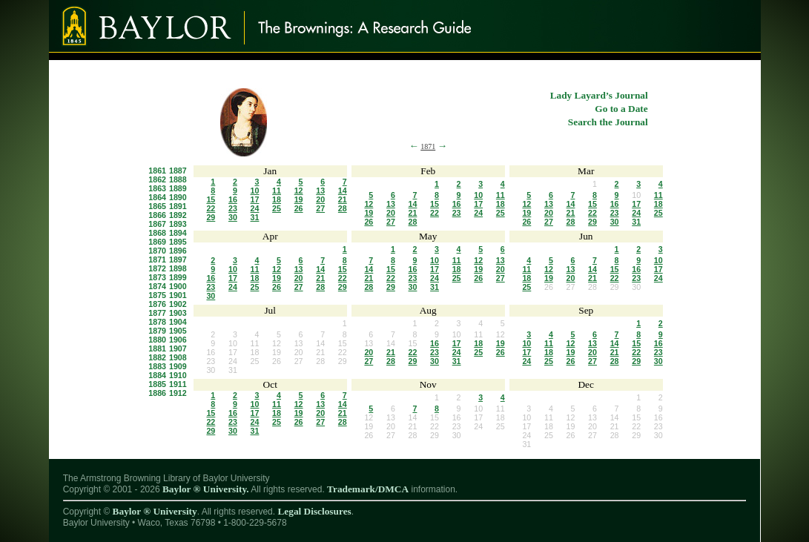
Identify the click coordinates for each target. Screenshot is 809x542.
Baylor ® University (155, 511)
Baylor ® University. (205, 489)
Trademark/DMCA (368, 489)
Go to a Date (621, 108)
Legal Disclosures (314, 511)
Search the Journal (608, 122)
